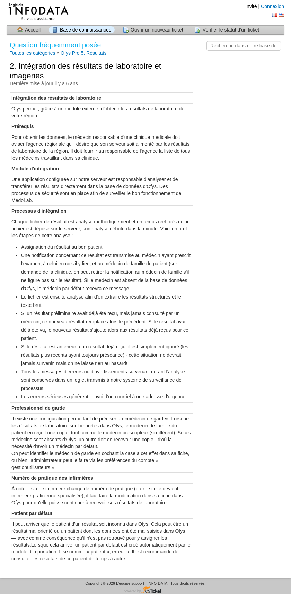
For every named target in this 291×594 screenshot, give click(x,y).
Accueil (33, 30)
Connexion (272, 6)
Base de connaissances (85, 30)
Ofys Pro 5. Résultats (83, 53)
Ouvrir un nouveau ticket (157, 30)
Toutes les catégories (32, 53)
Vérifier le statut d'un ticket (230, 30)
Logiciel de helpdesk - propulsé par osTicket (145, 590)
